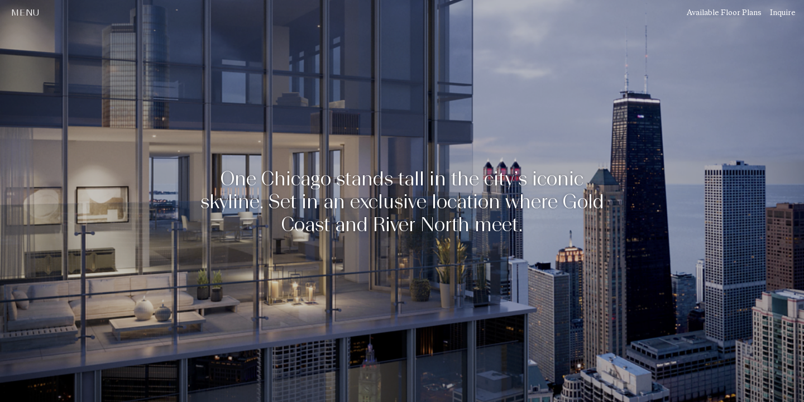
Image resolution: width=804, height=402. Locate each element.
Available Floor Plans (724, 12)
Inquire (783, 12)
